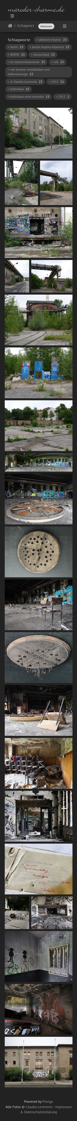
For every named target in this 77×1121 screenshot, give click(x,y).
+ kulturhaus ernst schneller (28, 97)
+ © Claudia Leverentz (25, 82)
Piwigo (48, 1101)
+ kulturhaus (18, 89)
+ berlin (15, 47)
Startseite (10, 26)
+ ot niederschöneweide (26, 62)
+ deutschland (43, 55)
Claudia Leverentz (39, 1107)
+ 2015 (56, 82)
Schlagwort (25, 26)
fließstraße (46, 26)
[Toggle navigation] (12, 16)
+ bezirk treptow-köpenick (49, 47)
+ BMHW (16, 55)
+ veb (57, 62)
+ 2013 (62, 97)
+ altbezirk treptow (51, 40)
